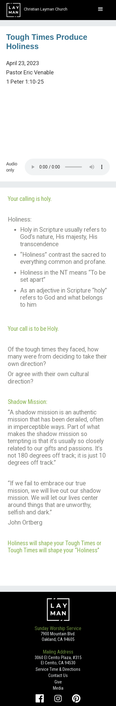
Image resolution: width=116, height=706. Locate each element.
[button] (100, 9)
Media (58, 688)
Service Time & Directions (58, 669)
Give (58, 681)
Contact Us (58, 675)
